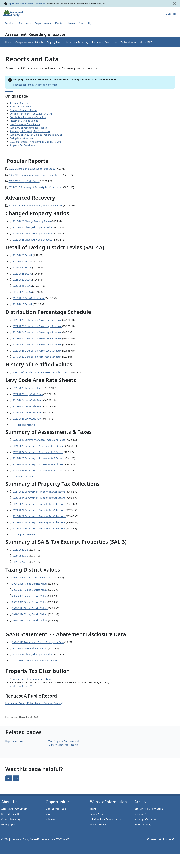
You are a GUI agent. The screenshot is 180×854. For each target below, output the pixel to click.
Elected (59, 23)
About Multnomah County (14, 808)
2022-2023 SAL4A (22, 273)
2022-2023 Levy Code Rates (28, 406)
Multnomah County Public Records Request (34, 703)
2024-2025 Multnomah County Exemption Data (38, 642)
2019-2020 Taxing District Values (30, 614)
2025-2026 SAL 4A (23, 255)
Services (10, 23)
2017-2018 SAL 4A (23, 304)
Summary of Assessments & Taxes (28, 127)
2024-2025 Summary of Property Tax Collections (35, 187)
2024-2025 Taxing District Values (30, 583)
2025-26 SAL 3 (21, 549)
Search (83, 23)
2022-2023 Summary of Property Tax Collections (39, 503)
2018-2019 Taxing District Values (30, 620)
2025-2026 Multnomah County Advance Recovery (36, 205)
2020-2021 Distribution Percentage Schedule (37, 350)
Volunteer (50, 819)
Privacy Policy (96, 814)
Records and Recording (77, 42)
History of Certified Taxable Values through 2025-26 (41, 372)
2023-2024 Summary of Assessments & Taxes (38, 452)
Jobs (48, 814)
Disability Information (145, 819)
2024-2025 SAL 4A (23, 261)
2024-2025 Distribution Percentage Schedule (37, 326)
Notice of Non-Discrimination (148, 808)
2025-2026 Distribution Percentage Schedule (37, 320)
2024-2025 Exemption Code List (30, 648)
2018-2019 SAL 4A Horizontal (29, 298)
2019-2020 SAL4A (22, 292)
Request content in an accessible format (35, 84)
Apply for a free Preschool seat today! (27, 3)
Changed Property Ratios (23, 110)
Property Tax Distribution (23, 145)
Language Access (142, 814)
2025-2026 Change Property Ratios (32, 221)
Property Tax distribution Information (30, 678)
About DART (146, 42)
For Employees (8, 824)
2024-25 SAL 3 (21, 555)
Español (172, 13)
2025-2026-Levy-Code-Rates (24, 181)
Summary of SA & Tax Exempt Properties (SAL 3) (36, 134)
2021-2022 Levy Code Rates (28, 412)
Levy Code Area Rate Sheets (25, 124)
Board (10, 814)
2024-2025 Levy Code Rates (28, 394)
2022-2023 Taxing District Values (30, 595)
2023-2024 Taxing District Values (30, 589)
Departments (43, 23)
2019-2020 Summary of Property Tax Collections (39, 522)
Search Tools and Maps (124, 42)
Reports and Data (100, 42)
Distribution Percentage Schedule (28, 117)
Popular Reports (19, 103)
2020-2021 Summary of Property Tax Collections (39, 516)
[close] (174, 3)
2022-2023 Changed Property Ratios (33, 239)
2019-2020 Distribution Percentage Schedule (37, 356)
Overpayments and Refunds (29, 42)
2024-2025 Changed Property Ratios (33, 227)
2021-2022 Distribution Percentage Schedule (37, 344)
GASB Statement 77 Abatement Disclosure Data (35, 141)
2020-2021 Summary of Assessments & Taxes (38, 470)
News (71, 23)
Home (8, 42)
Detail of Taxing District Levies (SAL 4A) (31, 113)
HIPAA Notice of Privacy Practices (106, 819)
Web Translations (98, 824)
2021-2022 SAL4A (22, 279)
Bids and (56, 808)
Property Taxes (54, 42)
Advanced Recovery (20, 106)
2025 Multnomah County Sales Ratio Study (32, 168)
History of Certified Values (24, 120)
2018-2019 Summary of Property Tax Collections (39, 528)
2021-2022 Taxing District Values (30, 602)
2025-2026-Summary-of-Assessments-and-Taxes (35, 175)
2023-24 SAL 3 (21, 561)
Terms (93, 808)
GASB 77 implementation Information (37, 660)
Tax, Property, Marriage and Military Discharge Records (63, 743)
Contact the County (10, 819)
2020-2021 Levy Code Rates (28, 418)
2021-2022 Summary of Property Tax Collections (39, 510)
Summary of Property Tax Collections (30, 131)
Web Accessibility (142, 824)
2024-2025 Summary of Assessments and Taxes (39, 446)
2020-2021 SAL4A (22, 285)
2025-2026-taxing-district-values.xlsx (32, 577)
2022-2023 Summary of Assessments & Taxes (38, 458)
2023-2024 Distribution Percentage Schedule (37, 332)
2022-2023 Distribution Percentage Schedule (37, 338)
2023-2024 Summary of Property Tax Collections (39, 497)
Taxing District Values (24, 138)
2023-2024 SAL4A (22, 267)
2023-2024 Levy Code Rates (28, 400)
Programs (25, 23)
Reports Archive (26, 424)
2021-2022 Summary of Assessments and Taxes (39, 464)
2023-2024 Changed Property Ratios (33, 233)
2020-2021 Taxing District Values (30, 608)
